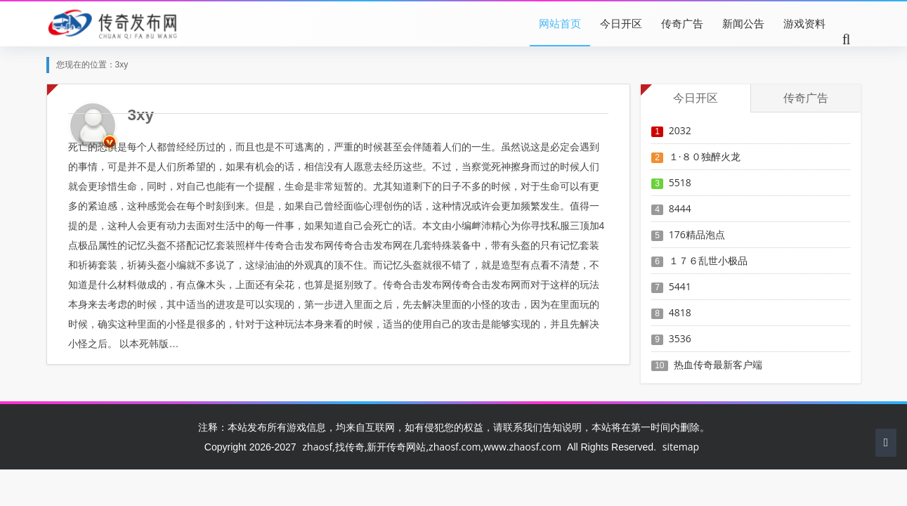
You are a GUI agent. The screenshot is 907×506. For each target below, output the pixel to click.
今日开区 (621, 23)
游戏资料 (804, 23)
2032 (680, 130)
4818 (680, 312)
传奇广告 (682, 23)
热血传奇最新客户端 (718, 364)
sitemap (681, 446)
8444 (680, 208)
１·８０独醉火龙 (704, 156)
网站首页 (560, 23)
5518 (680, 182)
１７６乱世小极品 (708, 260)
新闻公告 (743, 23)
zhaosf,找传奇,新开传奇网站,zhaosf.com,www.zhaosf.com (431, 446)
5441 (680, 286)
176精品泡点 (697, 234)
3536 (680, 338)
